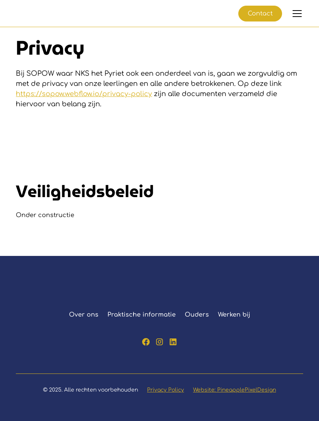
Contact (260, 13)
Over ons (83, 314)
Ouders (197, 314)
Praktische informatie (141, 314)
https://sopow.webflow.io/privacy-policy (84, 94)
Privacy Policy (165, 390)
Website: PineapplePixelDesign (234, 390)
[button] (295, 14)
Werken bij (234, 314)
